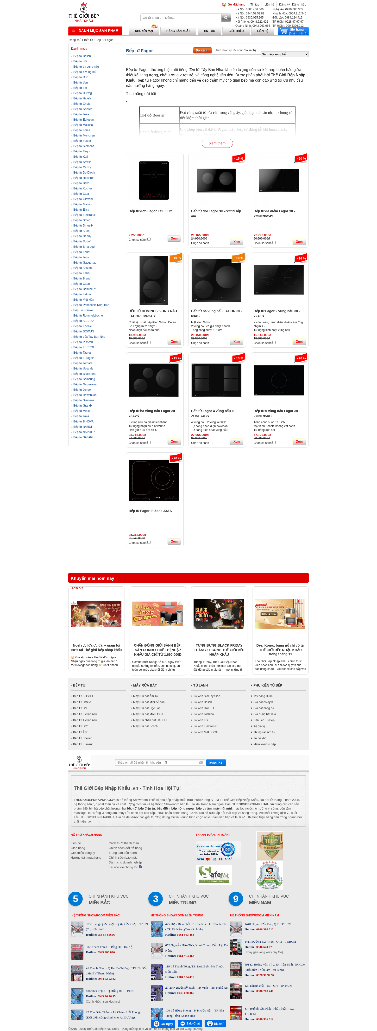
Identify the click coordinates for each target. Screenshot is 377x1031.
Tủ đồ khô (259, 738)
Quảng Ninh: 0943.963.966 (252, 25)
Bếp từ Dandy (82, 236)
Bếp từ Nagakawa (84, 384)
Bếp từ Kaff (80, 156)
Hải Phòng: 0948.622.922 (251, 21)
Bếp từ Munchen (84, 135)
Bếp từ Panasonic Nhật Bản (91, 305)
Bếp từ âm (80, 88)
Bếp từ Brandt (82, 278)
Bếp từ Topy (81, 257)
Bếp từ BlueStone (84, 374)
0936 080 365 (185, 993)
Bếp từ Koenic (82, 326)
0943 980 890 (106, 952)
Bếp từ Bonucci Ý (84, 289)
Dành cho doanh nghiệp (125, 862)
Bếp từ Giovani (83, 199)
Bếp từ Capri (81, 283)
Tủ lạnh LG (200, 720)
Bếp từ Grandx (82, 405)
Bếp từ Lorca (81, 130)
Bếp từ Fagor (104, 40)
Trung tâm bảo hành (123, 853)
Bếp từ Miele (81, 411)
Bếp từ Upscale (83, 368)
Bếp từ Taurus (82, 352)
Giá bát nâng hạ (263, 708)
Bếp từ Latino (82, 294)
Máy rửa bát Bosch (145, 726)
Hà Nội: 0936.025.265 (249, 17)
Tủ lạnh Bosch (202, 702)
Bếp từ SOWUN (83, 331)
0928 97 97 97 (265, 975)
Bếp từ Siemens (83, 146)
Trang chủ (74, 40)
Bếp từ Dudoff (82, 241)
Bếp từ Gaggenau (84, 262)
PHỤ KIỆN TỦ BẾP (267, 685)
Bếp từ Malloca (83, 125)
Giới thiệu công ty (83, 853)
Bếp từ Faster (82, 141)
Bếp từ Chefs (81, 103)
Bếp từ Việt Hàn (83, 299)
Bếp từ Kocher (82, 188)
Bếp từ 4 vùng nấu (85, 72)
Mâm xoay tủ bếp (264, 744)
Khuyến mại (144, 31)
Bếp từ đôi (80, 61)
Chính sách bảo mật (123, 857)
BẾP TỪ (79, 685)
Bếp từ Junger (82, 389)
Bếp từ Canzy (82, 167)
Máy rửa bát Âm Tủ (145, 696)
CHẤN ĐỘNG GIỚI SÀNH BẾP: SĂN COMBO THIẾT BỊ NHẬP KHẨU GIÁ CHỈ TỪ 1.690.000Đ (158, 649)
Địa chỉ (215, 1023)
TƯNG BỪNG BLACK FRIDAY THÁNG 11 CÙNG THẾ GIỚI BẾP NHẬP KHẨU (219, 649)
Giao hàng (78, 848)
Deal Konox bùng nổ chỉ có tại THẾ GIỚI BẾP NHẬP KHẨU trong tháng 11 (280, 649)
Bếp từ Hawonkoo (84, 395)
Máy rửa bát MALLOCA (148, 714)
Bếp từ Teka (81, 114)
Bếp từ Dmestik (83, 225)
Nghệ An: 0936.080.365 (287, 9)
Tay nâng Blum (262, 696)
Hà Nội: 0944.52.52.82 (249, 13)
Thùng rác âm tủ (264, 732)
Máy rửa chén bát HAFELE (150, 720)
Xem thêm (217, 143)
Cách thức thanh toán (124, 843)
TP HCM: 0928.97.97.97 (287, 21)
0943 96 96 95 (106, 996)
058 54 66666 (106, 934)
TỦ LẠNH (200, 685)
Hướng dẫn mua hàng (86, 857)
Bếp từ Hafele (82, 98)
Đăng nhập (299, 4)
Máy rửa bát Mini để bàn (148, 702)
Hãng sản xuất (178, 31)
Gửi (216, 762)
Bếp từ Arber (81, 231)
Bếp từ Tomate (82, 363)
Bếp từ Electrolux (84, 215)
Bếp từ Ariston (82, 268)
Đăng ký (284, 4)
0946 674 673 (265, 947)
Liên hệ (269, 4)
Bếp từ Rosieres (83, 178)
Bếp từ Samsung (84, 379)
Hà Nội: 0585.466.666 (249, 9)
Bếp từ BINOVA (83, 421)
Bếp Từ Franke (83, 310)
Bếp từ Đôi (80, 708)
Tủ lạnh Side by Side (206, 696)
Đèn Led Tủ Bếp (264, 720)
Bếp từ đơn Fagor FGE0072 (150, 211)
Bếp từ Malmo (82, 204)
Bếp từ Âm (80, 732)
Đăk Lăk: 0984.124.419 (287, 17)
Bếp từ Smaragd (83, 246)
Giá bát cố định (263, 702)
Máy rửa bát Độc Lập (146, 708)
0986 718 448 (265, 991)
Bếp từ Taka (81, 416)
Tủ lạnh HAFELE (204, 708)
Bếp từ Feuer (81, 252)
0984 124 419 (185, 977)
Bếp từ (88, 40)
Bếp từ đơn (80, 82)
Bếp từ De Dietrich (85, 172)
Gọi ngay (163, 1024)
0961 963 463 (185, 934)
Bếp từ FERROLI (84, 347)
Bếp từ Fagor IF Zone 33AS (150, 511)
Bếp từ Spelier (82, 109)
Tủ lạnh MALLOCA (205, 732)
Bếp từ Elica (81, 209)
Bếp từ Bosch (82, 56)
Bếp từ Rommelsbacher (88, 315)
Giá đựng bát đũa (264, 714)
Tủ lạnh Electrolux (205, 726)
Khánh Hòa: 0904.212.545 (289, 13)
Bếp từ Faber (81, 273)
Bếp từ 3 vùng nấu (85, 714)
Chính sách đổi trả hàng (125, 848)
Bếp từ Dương (82, 93)
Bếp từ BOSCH (83, 696)
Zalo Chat (190, 1023)
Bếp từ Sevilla (82, 162)
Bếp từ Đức (80, 77)
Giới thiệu (236, 31)
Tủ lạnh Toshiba (203, 714)
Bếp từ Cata (81, 193)
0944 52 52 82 (106, 978)
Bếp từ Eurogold (83, 358)
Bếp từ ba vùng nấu (86, 66)
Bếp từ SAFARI (83, 437)
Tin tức (255, 4)
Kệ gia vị (259, 726)
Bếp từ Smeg (81, 220)
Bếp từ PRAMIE (83, 342)
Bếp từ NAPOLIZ (84, 432)
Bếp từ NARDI (82, 426)
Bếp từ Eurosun (83, 119)
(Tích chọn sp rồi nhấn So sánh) (235, 50)
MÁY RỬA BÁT (145, 685)
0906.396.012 (265, 929)
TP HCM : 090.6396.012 (287, 25)
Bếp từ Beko (81, 183)
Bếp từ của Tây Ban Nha (89, 336)
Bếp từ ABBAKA (83, 321)
